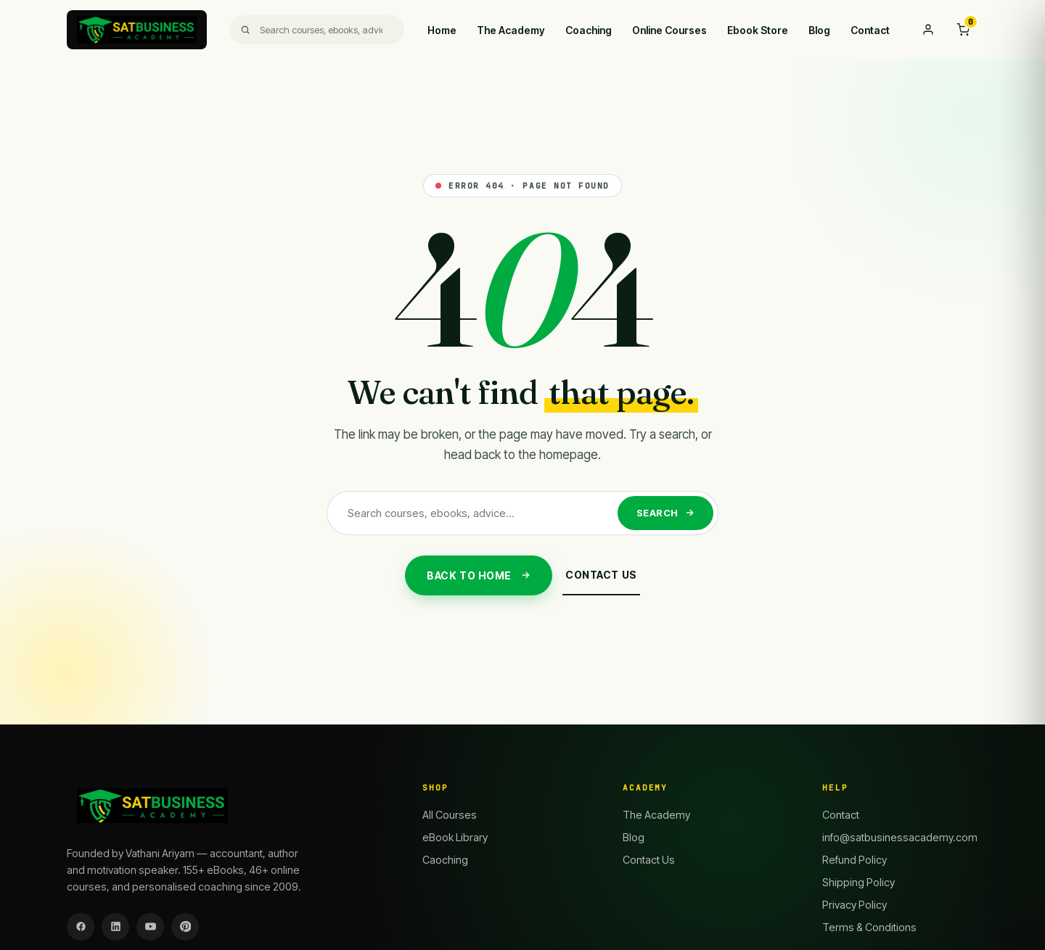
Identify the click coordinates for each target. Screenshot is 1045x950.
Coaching (588, 30)
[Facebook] (80, 927)
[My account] (928, 30)
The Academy (511, 30)
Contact (870, 30)
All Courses (449, 815)
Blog (819, 30)
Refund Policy (854, 860)
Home (441, 30)
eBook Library (455, 837)
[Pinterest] (185, 927)
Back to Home (478, 575)
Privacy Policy (854, 905)
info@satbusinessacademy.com (900, 837)
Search (665, 513)
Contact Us (601, 575)
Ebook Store (757, 30)
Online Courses (669, 30)
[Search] (317, 29)
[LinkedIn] (115, 927)
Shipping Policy (858, 882)
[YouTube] (150, 927)
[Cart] (963, 30)
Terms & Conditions (869, 927)
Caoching (445, 860)
